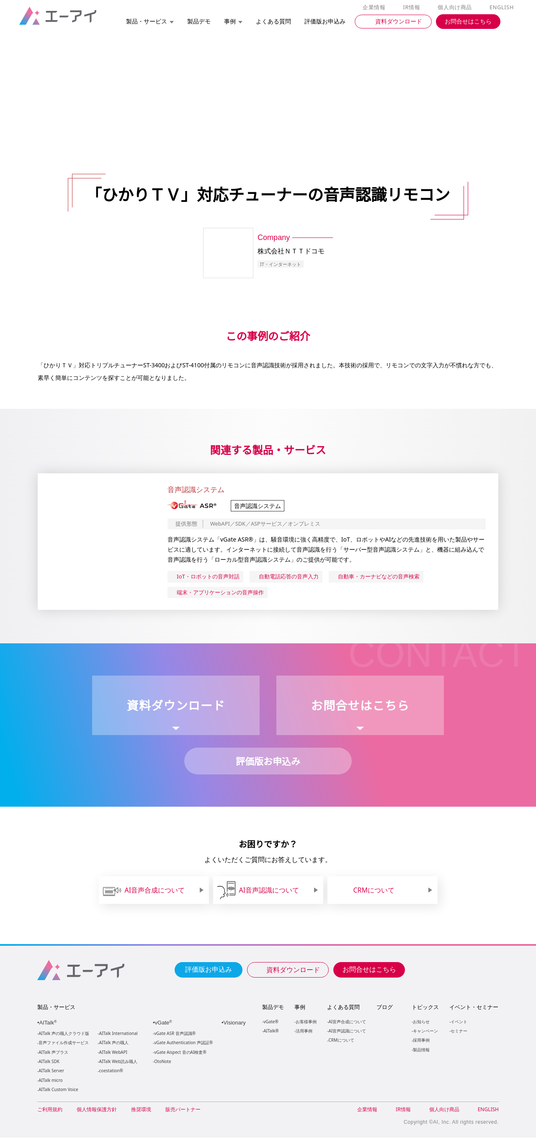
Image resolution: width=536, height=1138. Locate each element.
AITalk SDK (49, 1062)
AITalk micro (50, 1081)
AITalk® (270, 1031)
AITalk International (118, 1034)
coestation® (110, 1071)
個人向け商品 (456, 7)
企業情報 (375, 7)
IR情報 (413, 7)
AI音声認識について (347, 1031)
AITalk (49, 1023)
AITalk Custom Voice (58, 1090)
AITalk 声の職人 (114, 1043)
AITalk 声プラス (53, 1053)
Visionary (235, 1023)
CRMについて (341, 1040)
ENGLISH (502, 7)
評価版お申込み (208, 969)
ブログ (384, 1007)
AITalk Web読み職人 (118, 1062)
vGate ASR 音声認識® (174, 1034)
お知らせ (420, 1022)
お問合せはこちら (369, 969)
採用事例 (420, 1040)
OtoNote (162, 1062)
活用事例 (304, 1031)
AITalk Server (51, 1071)
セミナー (458, 1031)
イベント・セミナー (473, 1007)
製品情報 (420, 1050)
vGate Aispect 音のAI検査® (179, 1053)
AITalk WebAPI (113, 1053)
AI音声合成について (347, 1022)
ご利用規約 (49, 1109)
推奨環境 (141, 1109)
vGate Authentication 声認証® (182, 1043)
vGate (164, 1023)
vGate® (270, 1022)
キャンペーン (425, 1031)
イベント (458, 1022)
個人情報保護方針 (97, 1109)
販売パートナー (183, 1109)
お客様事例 (306, 1022)
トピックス (424, 1007)
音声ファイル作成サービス (64, 1043)
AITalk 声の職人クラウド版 (64, 1034)
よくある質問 (343, 1007)
